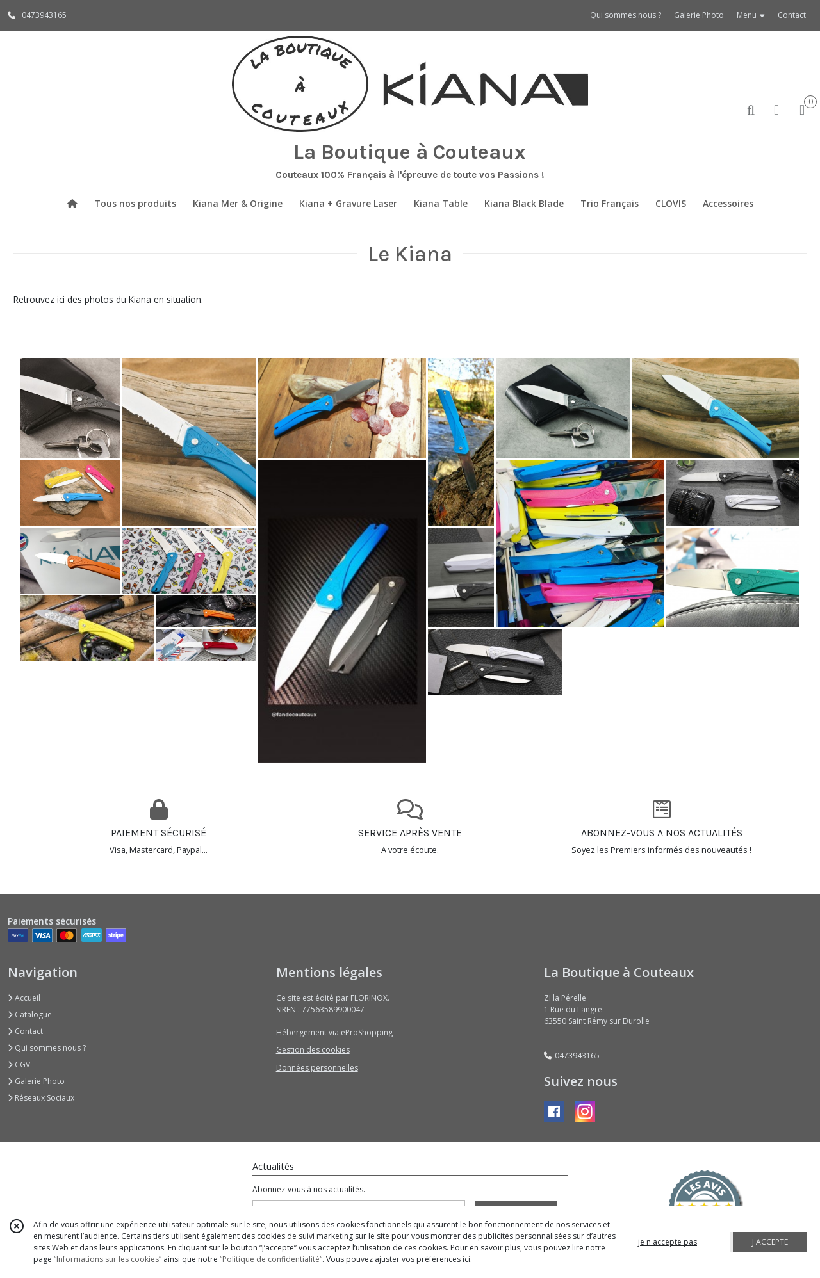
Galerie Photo (36, 1081)
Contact (792, 15)
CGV (19, 1064)
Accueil (24, 997)
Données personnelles (317, 1067)
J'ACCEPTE (770, 1241)
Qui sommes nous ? (47, 1047)
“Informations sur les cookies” (107, 1259)
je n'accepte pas (667, 1241)
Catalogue (30, 1014)
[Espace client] (776, 109)
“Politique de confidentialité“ (271, 1259)
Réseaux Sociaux (41, 1097)
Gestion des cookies (313, 1049)
